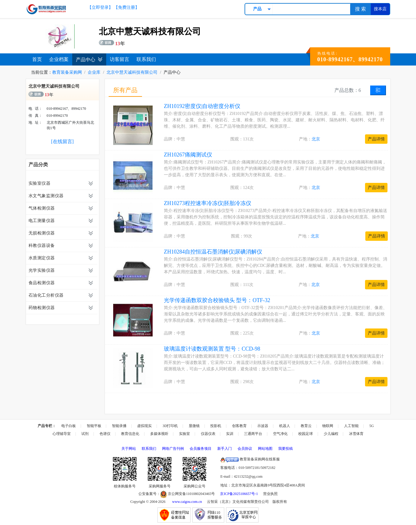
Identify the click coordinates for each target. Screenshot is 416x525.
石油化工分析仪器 (46, 295)
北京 (316, 139)
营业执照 (270, 494)
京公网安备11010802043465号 (187, 494)
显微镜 (194, 426)
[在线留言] (62, 141)
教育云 (306, 426)
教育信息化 (130, 434)
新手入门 (224, 448)
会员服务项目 (200, 448)
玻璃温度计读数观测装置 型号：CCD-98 (212, 349)
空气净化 (280, 434)
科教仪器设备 (42, 245)
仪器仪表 (208, 434)
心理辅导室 (61, 434)
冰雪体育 (356, 434)
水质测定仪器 (42, 258)
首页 (37, 59)
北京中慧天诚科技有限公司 (132, 72)
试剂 (85, 434)
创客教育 (239, 426)
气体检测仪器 (42, 208)
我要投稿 (285, 448)
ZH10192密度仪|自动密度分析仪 (202, 106)
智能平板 (94, 426)
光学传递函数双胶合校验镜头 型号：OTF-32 (217, 300)
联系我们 (146, 59)
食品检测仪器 (42, 283)
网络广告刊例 (173, 448)
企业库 (94, 72)
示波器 (262, 426)
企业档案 (59, 59)
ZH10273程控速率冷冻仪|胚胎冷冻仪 (208, 203)
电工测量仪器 (42, 220)
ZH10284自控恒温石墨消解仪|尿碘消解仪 (213, 252)
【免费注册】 (126, 7)
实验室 (184, 434)
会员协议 (245, 448)
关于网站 (128, 448)
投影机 (215, 426)
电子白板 (68, 426)
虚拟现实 (144, 426)
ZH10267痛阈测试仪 (188, 155)
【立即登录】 (100, 7)
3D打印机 (170, 426)
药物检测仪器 (42, 307)
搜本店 (380, 9)
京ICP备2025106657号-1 (239, 494)
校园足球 (305, 434)
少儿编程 (331, 434)
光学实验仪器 (42, 270)
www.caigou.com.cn (187, 502)
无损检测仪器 (42, 233)
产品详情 (376, 139)
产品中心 (89, 59)
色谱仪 (105, 434)
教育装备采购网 (67, 72)
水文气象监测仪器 (46, 196)
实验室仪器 (40, 183)
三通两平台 (253, 434)
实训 (229, 434)
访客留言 (119, 59)
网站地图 (265, 448)
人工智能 (351, 426)
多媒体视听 (159, 434)
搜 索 (360, 9)
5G (371, 426)
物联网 (327, 426)
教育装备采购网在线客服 (250, 459)
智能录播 (119, 426)
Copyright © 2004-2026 (148, 502)
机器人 (284, 426)
